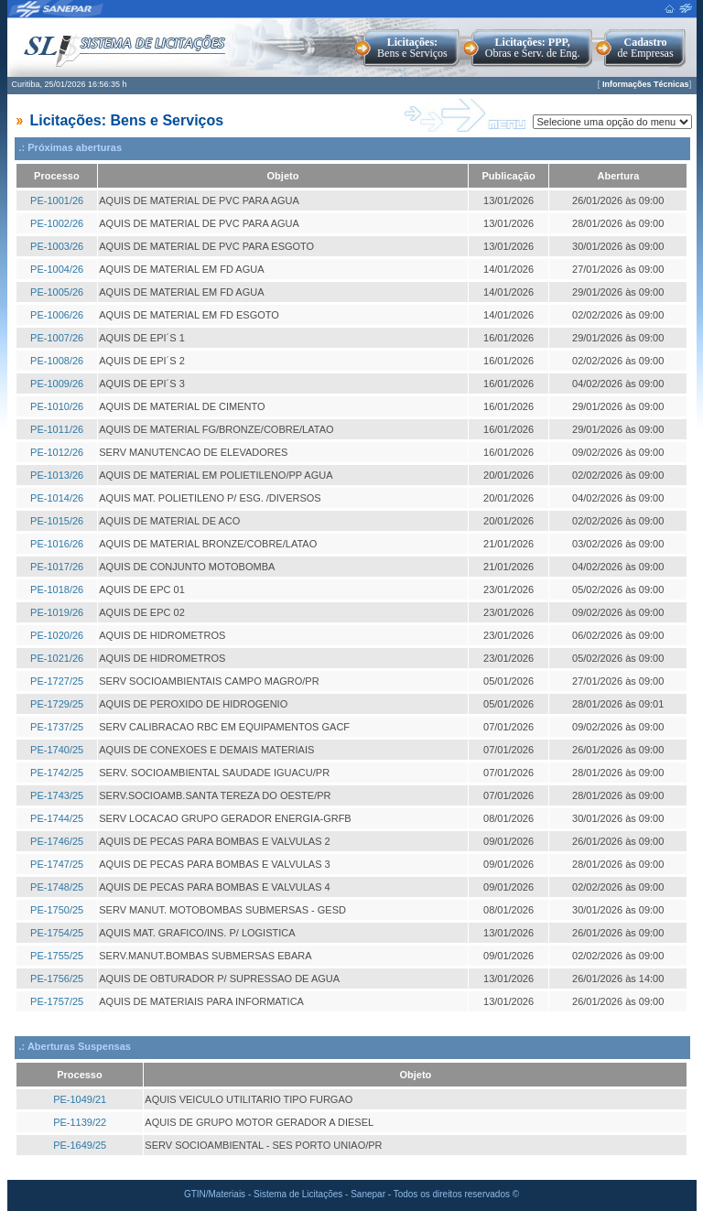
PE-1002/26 (56, 223)
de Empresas (646, 47)
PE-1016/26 (56, 543)
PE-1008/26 (56, 360)
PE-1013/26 (56, 475)
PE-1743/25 (56, 795)
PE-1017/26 (56, 566)
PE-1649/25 (79, 1145)
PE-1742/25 (56, 772)
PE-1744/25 (56, 818)
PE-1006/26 (56, 314)
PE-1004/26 (56, 269)
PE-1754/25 (56, 932)
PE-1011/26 (56, 429)
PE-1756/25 (56, 978)
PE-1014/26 (56, 497)
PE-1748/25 (56, 886)
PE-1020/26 (56, 635)
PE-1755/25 (56, 955)
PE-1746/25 (56, 841)
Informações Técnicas (645, 84)
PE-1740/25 (56, 749)
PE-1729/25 (56, 703)
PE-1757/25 (56, 1001)
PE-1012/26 (56, 452)
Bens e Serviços (412, 47)
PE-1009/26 (56, 383)
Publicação (508, 175)
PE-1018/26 (56, 589)
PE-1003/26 (56, 246)
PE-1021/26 (56, 658)
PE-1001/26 (56, 200)
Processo (57, 175)
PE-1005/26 (56, 292)
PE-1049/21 (79, 1099)
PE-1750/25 (56, 909)
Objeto (283, 175)
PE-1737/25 (56, 726)
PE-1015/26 (56, 520)
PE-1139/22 (79, 1122)
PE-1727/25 (56, 681)
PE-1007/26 (56, 337)
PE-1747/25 (56, 864)
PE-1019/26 (56, 612)
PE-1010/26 (56, 406)
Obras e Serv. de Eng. (532, 47)
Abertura (619, 175)
